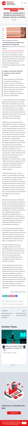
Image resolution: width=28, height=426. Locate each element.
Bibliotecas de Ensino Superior (11, 8)
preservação (11, 304)
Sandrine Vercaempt (7, 352)
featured (21, 301)
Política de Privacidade (14, 424)
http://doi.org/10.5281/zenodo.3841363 (13, 50)
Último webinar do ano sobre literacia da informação (7, 314)
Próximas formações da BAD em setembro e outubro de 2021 (13, 348)
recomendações (19, 304)
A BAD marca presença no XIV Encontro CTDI (20, 313)
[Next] (24, 346)
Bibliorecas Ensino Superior (11, 301)
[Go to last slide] (4, 346)
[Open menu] (25, 3)
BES (4, 301)
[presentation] (14, 337)
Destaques (21, 8)
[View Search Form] (22, 3)
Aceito (24, 423)
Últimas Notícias (14, 10)
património (5, 304)
